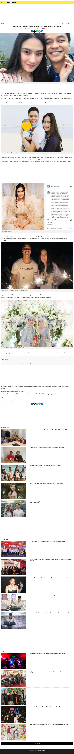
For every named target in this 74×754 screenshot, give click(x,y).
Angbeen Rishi (21, 93)
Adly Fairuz (14, 93)
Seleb (2, 23)
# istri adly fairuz (21, 399)
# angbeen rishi (5, 399)
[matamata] (11, 3)
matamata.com (34, 750)
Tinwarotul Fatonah (29, 28)
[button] (1, 2)
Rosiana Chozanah (37, 28)
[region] (37, 13)
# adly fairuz (12, 399)
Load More (37, 743)
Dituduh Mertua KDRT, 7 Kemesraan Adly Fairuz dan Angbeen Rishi (19, 363)
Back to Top (37, 752)
